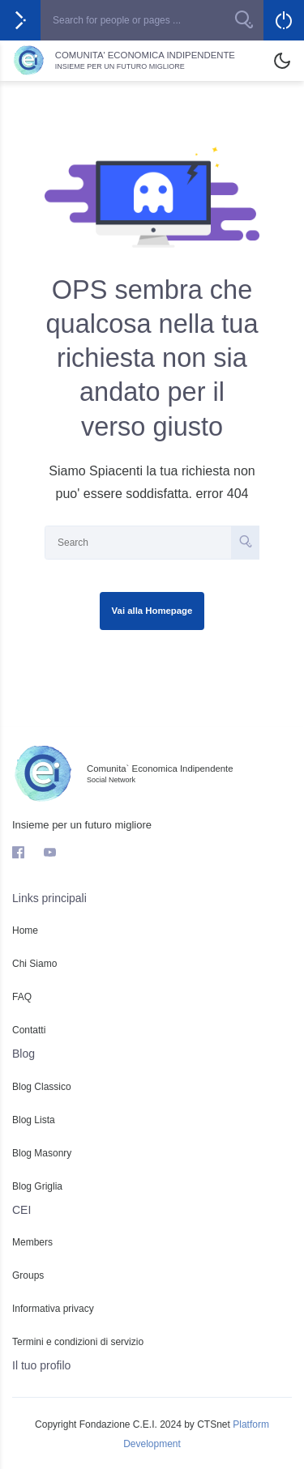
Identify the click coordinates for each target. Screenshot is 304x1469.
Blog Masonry (41, 1153)
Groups (28, 1275)
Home (25, 930)
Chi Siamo (34, 963)
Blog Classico (41, 1086)
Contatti (28, 1030)
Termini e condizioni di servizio (77, 1342)
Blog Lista (33, 1120)
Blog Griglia (37, 1186)
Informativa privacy (53, 1308)
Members (32, 1242)
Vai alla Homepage (152, 610)
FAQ (22, 997)
